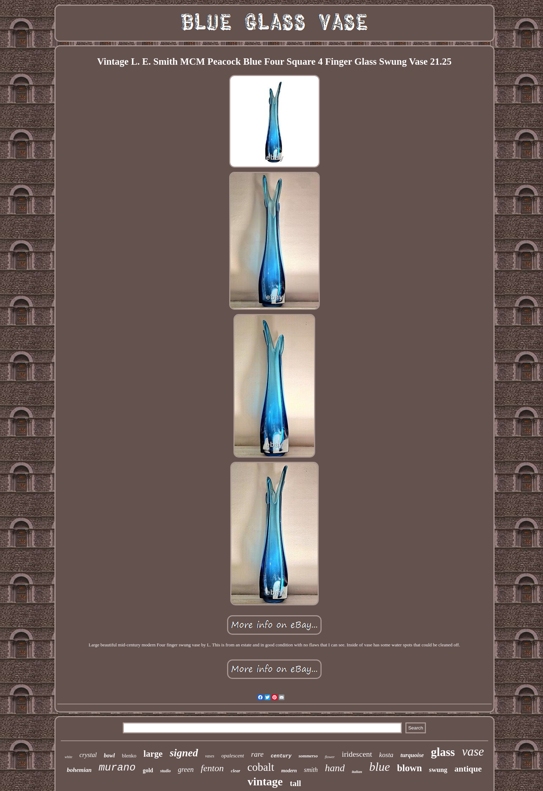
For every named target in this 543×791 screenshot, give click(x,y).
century (281, 756)
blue (379, 766)
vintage (265, 781)
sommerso (308, 755)
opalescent (232, 755)
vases (209, 756)
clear (236, 770)
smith (311, 769)
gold (148, 770)
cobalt (260, 767)
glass (443, 752)
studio (165, 770)
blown (409, 768)
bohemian (79, 770)
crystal (88, 754)
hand (335, 767)
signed (184, 752)
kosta (386, 754)
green (186, 769)
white (69, 757)
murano (117, 768)
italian (357, 771)
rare (257, 754)
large (152, 753)
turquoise (412, 755)
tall (295, 783)
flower (330, 757)
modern (289, 770)
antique (468, 768)
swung (438, 769)
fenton (212, 768)
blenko (129, 755)
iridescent (357, 754)
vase (473, 751)
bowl (109, 755)
